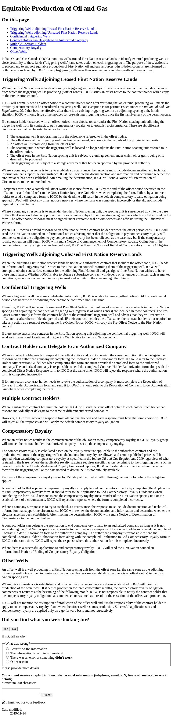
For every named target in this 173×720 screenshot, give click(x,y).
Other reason (17, 661)
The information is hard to (34, 653)
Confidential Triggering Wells (30, 36)
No (14, 628)
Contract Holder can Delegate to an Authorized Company (49, 40)
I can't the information (26, 649)
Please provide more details (20, 668)
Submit (51, 696)
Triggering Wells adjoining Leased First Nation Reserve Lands (52, 28)
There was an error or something (39, 657)
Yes (5, 628)
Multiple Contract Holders (28, 44)
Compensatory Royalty (26, 48)
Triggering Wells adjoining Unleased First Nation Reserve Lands (54, 32)
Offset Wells (18, 51)
